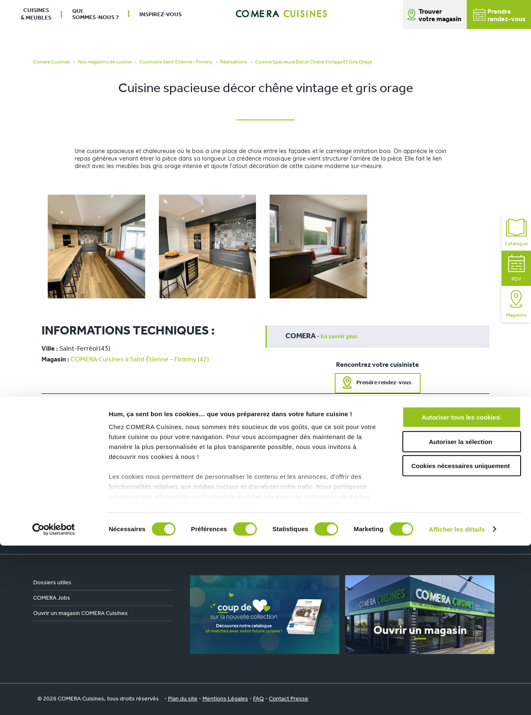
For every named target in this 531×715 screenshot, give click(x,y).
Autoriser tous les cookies (460, 587)
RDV (516, 268)
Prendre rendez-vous (384, 383)
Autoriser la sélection (460, 611)
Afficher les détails (457, 698)
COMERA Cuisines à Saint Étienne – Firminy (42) (140, 359)
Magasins (516, 304)
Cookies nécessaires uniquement (460, 635)
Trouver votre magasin (440, 16)
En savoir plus (339, 337)
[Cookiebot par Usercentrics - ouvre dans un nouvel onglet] (53, 699)
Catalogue (516, 232)
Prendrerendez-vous (499, 15)
